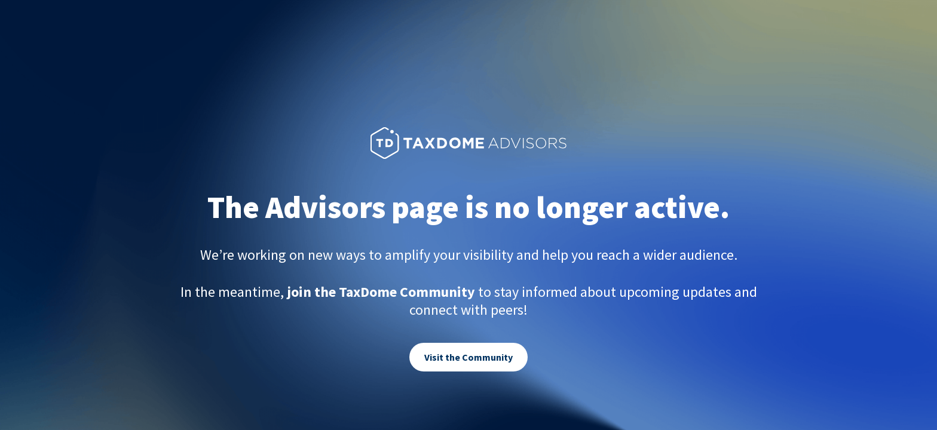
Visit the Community (468, 357)
